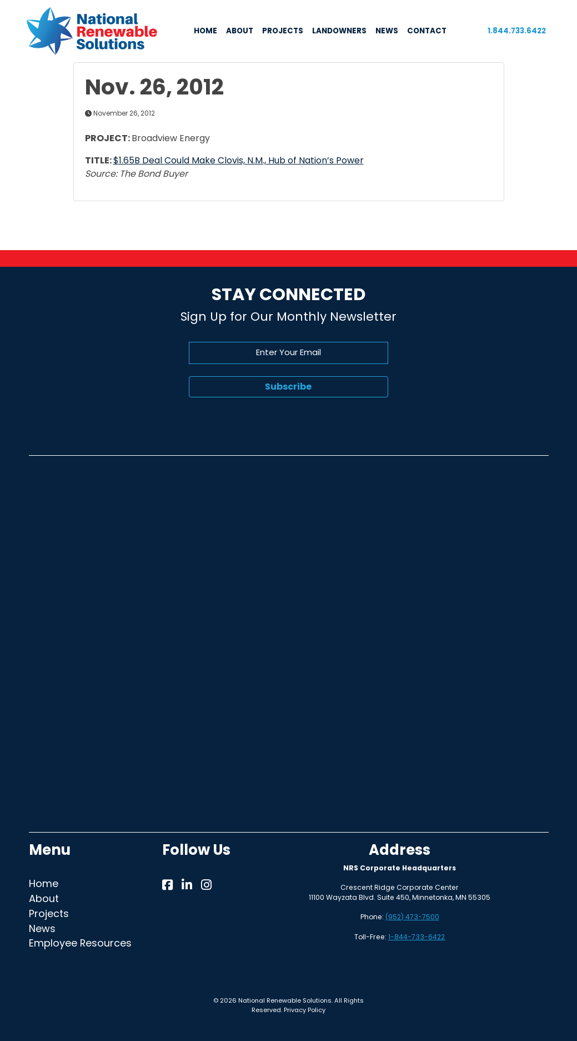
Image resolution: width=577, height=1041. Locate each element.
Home (43, 883)
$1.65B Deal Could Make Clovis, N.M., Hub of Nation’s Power (238, 160)
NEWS (386, 31)
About (44, 898)
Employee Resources (80, 943)
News (42, 928)
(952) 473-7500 (412, 917)
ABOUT (239, 31)
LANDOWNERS (339, 31)
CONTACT (426, 31)
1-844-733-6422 (416, 937)
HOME (205, 31)
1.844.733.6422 (517, 31)
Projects (49, 913)
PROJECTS (282, 31)
